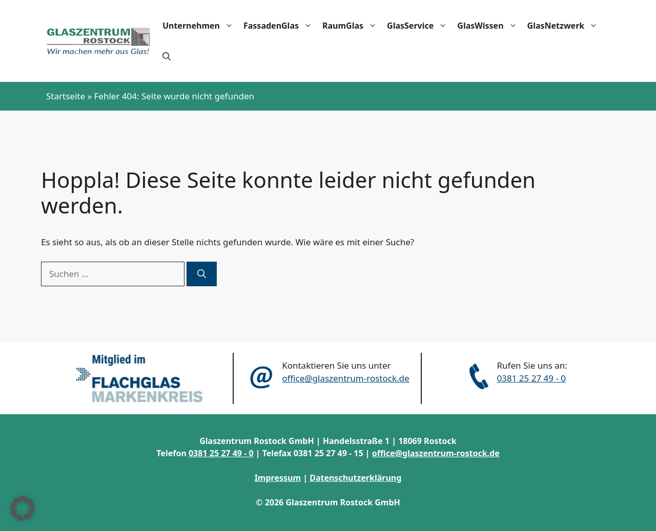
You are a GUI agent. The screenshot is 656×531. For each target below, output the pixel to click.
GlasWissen (489, 25)
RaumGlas (352, 25)
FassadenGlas (280, 25)
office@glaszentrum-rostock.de (345, 378)
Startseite (65, 96)
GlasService (419, 25)
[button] (166, 56)
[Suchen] (202, 274)
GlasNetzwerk (565, 25)
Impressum (278, 477)
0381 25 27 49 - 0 (531, 378)
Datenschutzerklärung (355, 477)
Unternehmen (200, 25)
